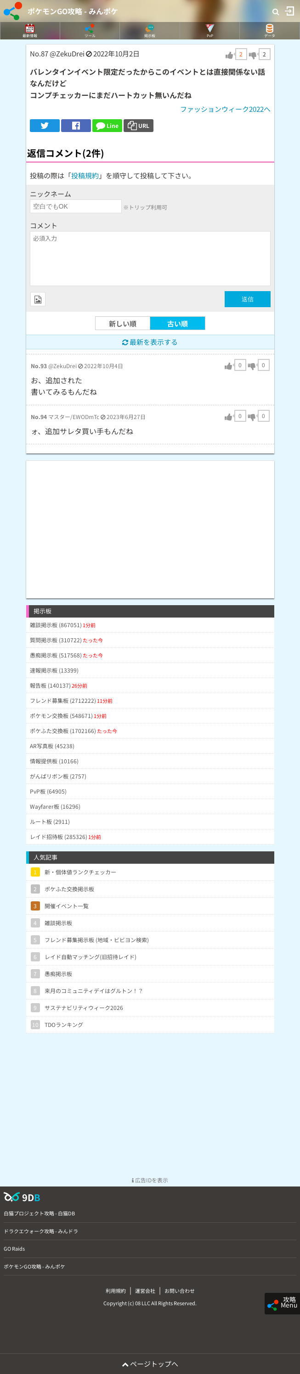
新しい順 (122, 323)
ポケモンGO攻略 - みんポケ (73, 11)
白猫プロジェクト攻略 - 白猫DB (39, 1213)
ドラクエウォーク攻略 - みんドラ (41, 1231)
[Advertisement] (150, 525)
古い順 (177, 323)
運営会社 (145, 1290)
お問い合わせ (179, 1290)
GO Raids (14, 1248)
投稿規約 (85, 175)
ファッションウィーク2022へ (225, 109)
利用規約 (116, 1290)
